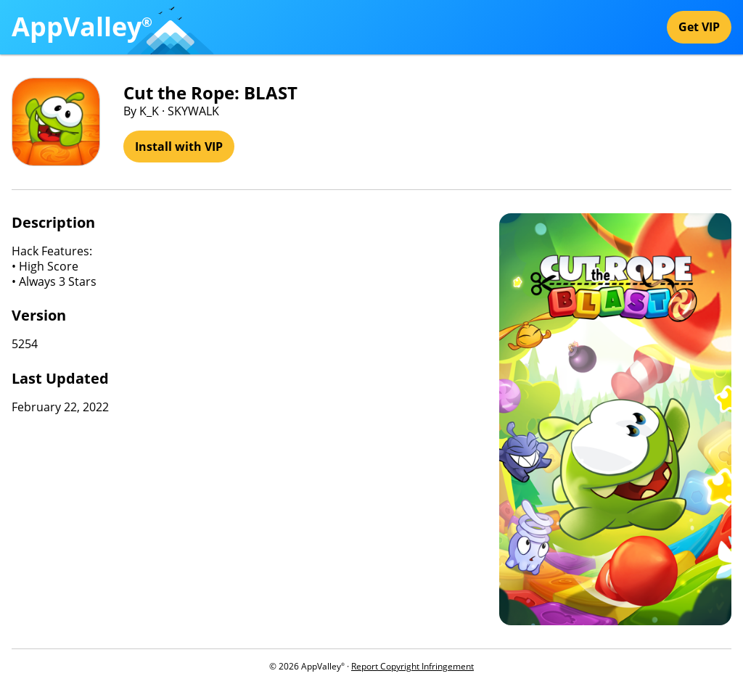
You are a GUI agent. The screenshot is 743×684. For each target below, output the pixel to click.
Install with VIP (179, 146)
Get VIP (699, 27)
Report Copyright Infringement (412, 666)
